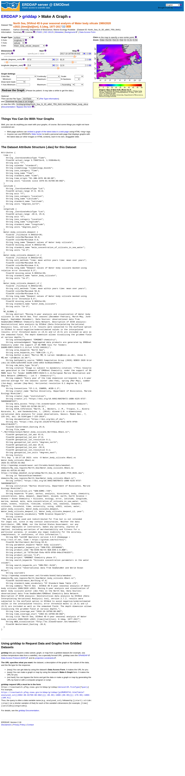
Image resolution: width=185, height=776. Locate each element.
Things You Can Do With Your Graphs (27, 118)
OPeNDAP (84, 655)
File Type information (49, 99)
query (85, 687)
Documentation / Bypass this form (16, 107)
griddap (29, 16)
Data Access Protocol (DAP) (14, 658)
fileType (74, 687)
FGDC (39, 32)
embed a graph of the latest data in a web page (48, 132)
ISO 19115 (48, 32)
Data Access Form (87, 32)
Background (71, 32)
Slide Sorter (37, 134)
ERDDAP (9, 16)
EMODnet (177, 8)
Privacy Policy (19, 725)
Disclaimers (6, 725)
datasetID (63, 687)
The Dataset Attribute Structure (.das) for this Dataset (38, 147)
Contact (30, 725)
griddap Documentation (28, 710)
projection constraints (45, 658)
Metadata (59, 32)
